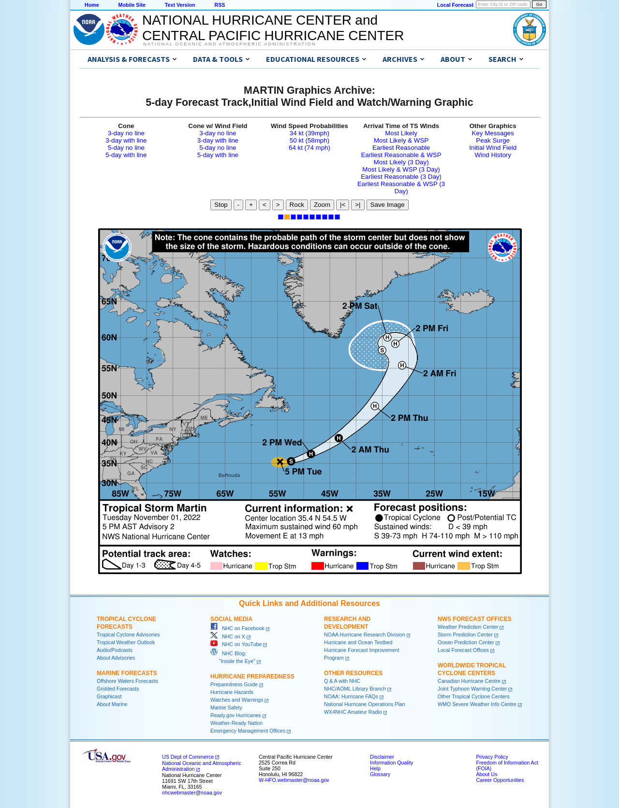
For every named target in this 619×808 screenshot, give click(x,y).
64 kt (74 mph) (309, 147)
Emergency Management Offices (247, 731)
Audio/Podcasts (115, 650)
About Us (486, 774)
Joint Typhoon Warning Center (472, 689)
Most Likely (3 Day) (401, 162)
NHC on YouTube (236, 644)
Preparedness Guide (234, 684)
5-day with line (126, 155)
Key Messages (493, 133)
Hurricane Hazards (231, 692)
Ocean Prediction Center (466, 642)
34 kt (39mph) (309, 133)
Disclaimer (382, 757)
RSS (219, 5)
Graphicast (109, 696)
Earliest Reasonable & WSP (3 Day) (401, 187)
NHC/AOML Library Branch (355, 689)
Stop (220, 204)
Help (375, 768)
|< (342, 204)
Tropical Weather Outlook (126, 642)
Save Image (387, 204)
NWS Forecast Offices (475, 619)
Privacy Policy (492, 757)
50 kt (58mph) (309, 140)
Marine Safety (226, 707)
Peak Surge (493, 140)
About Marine (112, 704)
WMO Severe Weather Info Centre (477, 704)
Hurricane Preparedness (252, 676)
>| (357, 204)
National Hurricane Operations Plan (364, 704)
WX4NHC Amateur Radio (353, 712)
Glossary (380, 774)
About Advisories (116, 658)
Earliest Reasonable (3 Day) (401, 176)
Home (92, 5)
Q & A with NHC (342, 681)
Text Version (180, 5)
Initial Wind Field (492, 147)
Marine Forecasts (127, 673)
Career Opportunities (500, 780)
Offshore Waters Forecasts (127, 681)
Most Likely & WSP (401, 140)
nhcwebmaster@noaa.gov (192, 792)
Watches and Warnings (236, 700)
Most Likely (401, 133)
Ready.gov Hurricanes (235, 715)
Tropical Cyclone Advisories (128, 634)
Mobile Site (132, 5)
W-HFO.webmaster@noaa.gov (294, 780)
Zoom (322, 204)
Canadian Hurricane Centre (469, 681)
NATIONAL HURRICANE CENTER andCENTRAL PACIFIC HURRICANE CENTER (273, 28)
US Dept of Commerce (188, 757)
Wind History (492, 155)
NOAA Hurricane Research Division (364, 634)
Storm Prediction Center (465, 634)
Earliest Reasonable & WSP (401, 155)
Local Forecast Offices (463, 650)
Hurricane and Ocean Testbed (358, 642)
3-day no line (126, 133)
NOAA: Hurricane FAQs (351, 696)
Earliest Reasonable (401, 147)
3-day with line (126, 140)
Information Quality (391, 762)
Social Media (231, 619)
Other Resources (353, 673)
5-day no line (126, 147)
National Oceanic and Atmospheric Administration (229, 44)
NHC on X (227, 636)
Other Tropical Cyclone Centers (474, 696)
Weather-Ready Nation (236, 723)
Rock (297, 204)
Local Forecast (455, 5)
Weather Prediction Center (468, 627)
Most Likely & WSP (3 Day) (401, 169)
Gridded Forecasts (118, 689)
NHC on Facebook (237, 628)
